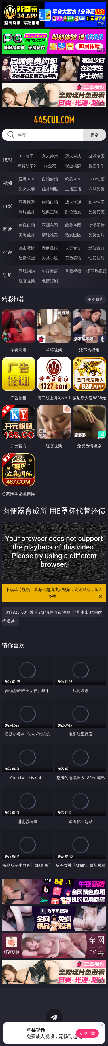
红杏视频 (27, 281)
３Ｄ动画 (96, 179)
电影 (7, 206)
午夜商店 (50, 271)
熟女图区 (73, 234)
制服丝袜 (27, 211)
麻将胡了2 (27, 165)
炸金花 (50, 165)
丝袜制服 (50, 188)
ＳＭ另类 (96, 188)
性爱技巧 (96, 257)
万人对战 (73, 156)
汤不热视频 (96, 271)
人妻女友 (73, 248)
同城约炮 (27, 271)
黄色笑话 (73, 257)
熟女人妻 (27, 188)
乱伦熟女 (73, 211)
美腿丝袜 (27, 234)
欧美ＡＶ (73, 179)
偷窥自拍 (27, 225)
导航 (7, 275)
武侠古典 (96, 248)
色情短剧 (50, 281)
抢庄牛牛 (96, 165)
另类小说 (50, 257)
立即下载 (87, 1033)
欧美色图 (73, 225)
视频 (7, 183)
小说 (7, 252)
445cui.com (54, 120)
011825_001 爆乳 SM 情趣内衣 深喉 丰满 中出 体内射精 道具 (52, 616)
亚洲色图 (50, 225)
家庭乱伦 (50, 248)
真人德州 (50, 156)
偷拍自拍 (50, 202)
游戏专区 (96, 156)
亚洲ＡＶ (27, 179)
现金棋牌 (73, 165)
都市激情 (27, 248)
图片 (7, 229)
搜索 (95, 134)
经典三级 (50, 211)
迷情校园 (27, 257)
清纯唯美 (50, 234)
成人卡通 (73, 202)
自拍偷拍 (50, 179)
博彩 (7, 160)
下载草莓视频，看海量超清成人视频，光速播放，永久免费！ (55, 593)
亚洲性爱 (27, 202)
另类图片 (96, 234)
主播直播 (73, 188)
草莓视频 (73, 271)
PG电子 (26, 156)
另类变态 (96, 211)
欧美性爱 (96, 202)
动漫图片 (96, 225)
